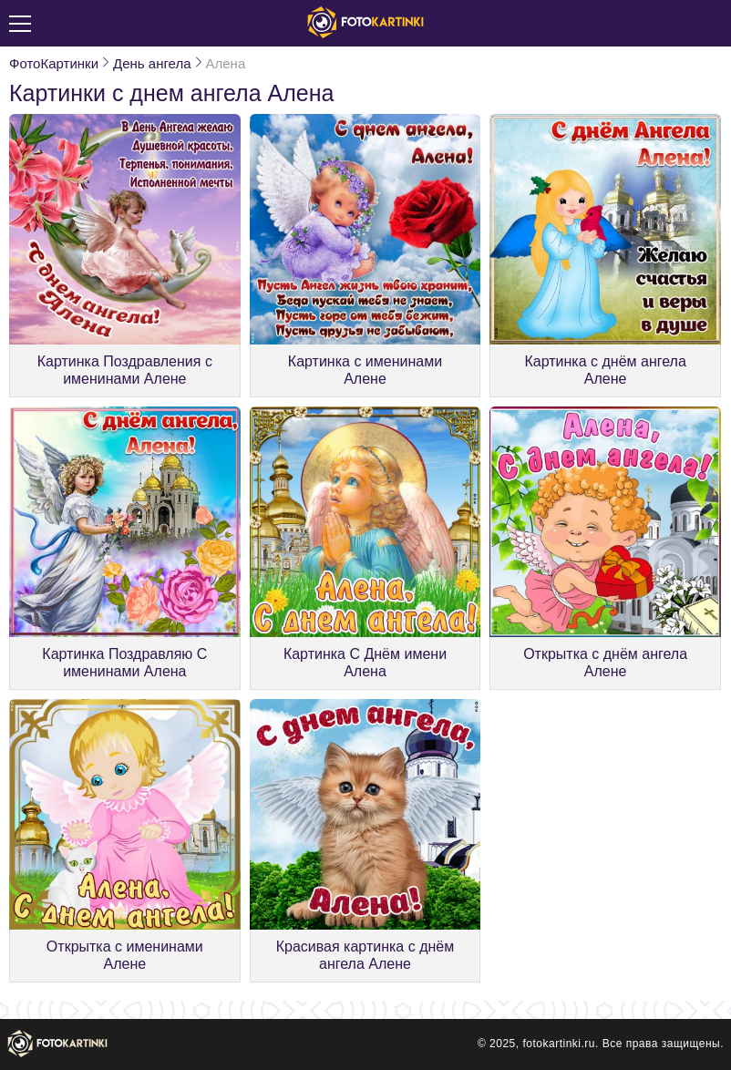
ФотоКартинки (53, 63)
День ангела (151, 63)
